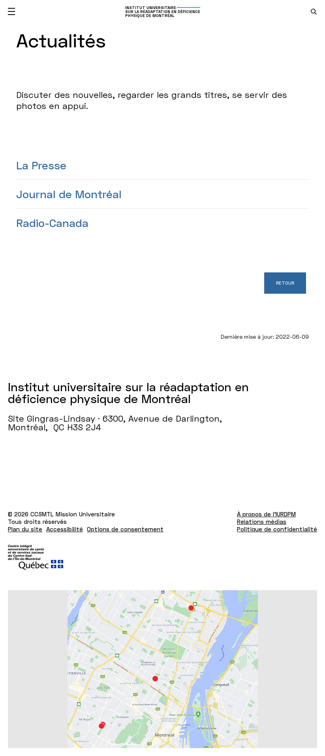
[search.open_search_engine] (314, 12)
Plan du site (25, 529)
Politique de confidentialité (277, 529)
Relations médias (261, 521)
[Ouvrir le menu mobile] (11, 11)
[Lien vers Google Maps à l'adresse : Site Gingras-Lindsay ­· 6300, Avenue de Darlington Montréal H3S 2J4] (162, 669)
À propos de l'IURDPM (266, 514)
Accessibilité (64, 529)
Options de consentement (125, 529)
